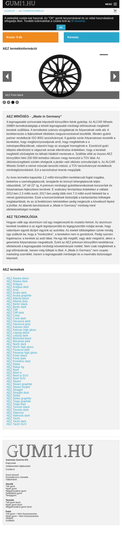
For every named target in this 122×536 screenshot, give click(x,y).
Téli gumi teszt (13, 502)
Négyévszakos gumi (16, 491)
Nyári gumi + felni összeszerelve (22, 516)
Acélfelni (10, 520)
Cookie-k (10, 469)
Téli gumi (10, 486)
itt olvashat (78, 21)
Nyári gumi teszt (14, 504)
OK (61, 27)
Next (114, 76)
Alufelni (9, 518)
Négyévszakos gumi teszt (19, 506)
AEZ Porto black (14, 95)
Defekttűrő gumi (14, 493)
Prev (5, 76)
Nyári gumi (11, 488)
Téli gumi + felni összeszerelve (21, 513)
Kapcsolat (11, 463)
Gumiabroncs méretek (17, 477)
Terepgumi (11, 495)
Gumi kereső (12, 474)
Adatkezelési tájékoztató (18, 466)
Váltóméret (11, 479)
